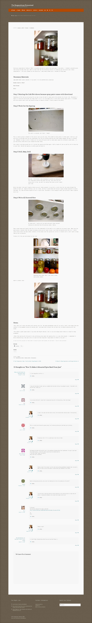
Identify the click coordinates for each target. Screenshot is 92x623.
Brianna (30, 441)
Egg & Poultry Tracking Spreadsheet (20, 604)
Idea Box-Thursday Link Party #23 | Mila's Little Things (20, 539)
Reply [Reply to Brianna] (76, 418)
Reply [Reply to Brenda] (76, 487)
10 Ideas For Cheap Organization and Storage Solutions (66, 361)
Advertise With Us (38, 604)
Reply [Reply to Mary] (76, 431)
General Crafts (27, 357)
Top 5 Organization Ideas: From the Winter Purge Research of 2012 (28, 361)
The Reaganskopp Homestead (22, 5)
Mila (24, 510)
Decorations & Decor (20, 357)
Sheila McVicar (22, 453)
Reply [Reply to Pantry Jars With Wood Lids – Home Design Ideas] (76, 379)
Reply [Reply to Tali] (76, 393)
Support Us (35, 10)
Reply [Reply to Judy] (76, 406)
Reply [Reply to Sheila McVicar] (76, 460)
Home (13, 15)
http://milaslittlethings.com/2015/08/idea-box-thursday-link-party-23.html (45, 510)
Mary (24, 428)
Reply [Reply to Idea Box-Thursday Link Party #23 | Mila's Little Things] (76, 545)
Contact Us (37, 605)
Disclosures (41, 10)
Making (16, 15)
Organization (33, 357)
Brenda (24, 484)
